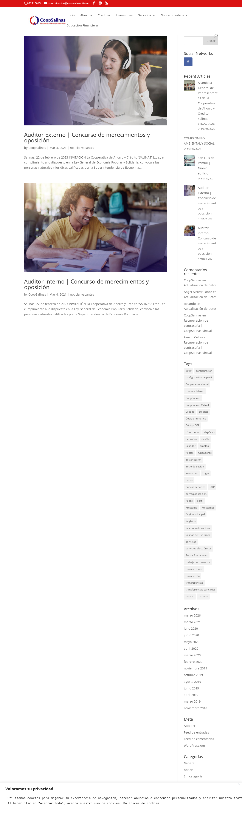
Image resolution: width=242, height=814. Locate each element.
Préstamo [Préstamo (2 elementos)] (191, 507)
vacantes (87, 148)
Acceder (189, 726)
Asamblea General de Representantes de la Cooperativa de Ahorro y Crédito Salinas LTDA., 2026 (207, 103)
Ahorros (86, 15)
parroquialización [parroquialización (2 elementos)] (196, 494)
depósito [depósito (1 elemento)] (209, 432)
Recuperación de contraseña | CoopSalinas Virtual (198, 325)
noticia (75, 148)
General (189, 763)
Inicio (71, 15)
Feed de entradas (196, 732)
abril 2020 (191, 648)
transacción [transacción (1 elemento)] (193, 576)
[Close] (239, 784)
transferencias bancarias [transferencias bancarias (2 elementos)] (201, 589)
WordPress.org (194, 745)
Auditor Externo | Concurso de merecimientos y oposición (87, 137)
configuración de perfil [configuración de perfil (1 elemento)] (199, 377)
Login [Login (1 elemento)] (205, 473)
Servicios (144, 15)
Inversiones (124, 15)
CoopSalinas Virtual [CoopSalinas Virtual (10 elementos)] (197, 405)
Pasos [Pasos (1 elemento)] (189, 501)
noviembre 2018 (195, 708)
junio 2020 (191, 635)
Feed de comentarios (199, 739)
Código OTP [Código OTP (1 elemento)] (193, 425)
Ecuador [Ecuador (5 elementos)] (190, 446)
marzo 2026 (192, 615)
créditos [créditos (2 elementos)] (203, 411)
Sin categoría (193, 776)
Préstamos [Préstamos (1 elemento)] (208, 507)
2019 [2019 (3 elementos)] (189, 371)
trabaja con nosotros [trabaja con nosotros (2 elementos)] (198, 562)
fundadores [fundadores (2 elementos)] (205, 453)
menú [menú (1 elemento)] (189, 480)
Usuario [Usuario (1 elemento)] (203, 596)
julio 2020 (191, 628)
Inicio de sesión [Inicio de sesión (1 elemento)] (195, 466)
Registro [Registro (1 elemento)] (190, 521)
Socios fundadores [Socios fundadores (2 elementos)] (197, 555)
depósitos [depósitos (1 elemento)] (191, 439)
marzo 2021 (192, 622)
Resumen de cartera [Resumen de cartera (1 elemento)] (198, 528)
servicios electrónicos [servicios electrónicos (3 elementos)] (198, 548)
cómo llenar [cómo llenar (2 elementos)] (193, 432)
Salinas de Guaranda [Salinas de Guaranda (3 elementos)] (198, 535)
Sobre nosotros (172, 15)
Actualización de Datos (200, 285)
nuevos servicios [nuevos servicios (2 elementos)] (195, 487)
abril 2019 (191, 695)
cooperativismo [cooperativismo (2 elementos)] (195, 391)
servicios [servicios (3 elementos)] (191, 542)
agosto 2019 (192, 682)
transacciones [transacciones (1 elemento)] (194, 569)
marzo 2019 (192, 701)
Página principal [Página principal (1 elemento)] (195, 514)
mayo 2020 (191, 642)
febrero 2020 (193, 662)
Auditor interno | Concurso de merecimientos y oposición (86, 284)
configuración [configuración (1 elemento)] (204, 371)
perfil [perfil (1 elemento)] (200, 501)
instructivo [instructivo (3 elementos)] (192, 473)
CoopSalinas (37, 148)
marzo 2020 (192, 655)
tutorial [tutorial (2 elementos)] (190, 596)
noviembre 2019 (195, 668)
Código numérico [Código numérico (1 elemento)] (196, 418)
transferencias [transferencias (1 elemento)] (194, 582)
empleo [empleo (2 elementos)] (204, 446)
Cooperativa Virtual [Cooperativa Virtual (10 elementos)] (197, 384)
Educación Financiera (82, 25)
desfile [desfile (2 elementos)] (205, 439)
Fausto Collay (193, 337)
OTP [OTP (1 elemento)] (212, 487)
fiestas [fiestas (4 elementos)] (190, 453)
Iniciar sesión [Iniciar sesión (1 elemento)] (193, 459)
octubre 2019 (193, 675)
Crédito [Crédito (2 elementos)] (190, 411)
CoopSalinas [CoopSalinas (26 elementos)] (193, 398)
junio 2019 (191, 688)
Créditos (104, 15)
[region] (121, 798)
